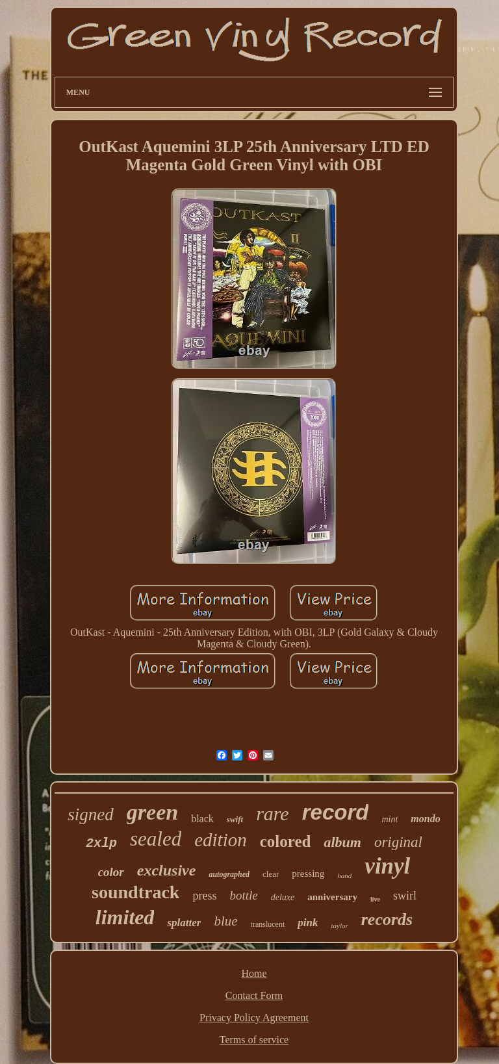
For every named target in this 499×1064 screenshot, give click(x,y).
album (342, 842)
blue (225, 921)
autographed (229, 874)
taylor (339, 925)
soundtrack (135, 892)
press (204, 895)
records (387, 919)
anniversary (332, 897)
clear (270, 874)
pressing (308, 873)
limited (125, 917)
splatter (184, 922)
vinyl (387, 866)
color (111, 872)
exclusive (166, 870)
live (375, 899)
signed (91, 814)
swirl (404, 895)
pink (308, 922)
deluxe (283, 897)
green (152, 812)
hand (344, 875)
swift (235, 819)
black (202, 818)
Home (253, 973)
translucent (268, 924)
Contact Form (254, 995)
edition (220, 839)
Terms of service (254, 1039)
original (398, 842)
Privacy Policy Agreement (254, 1017)
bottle (243, 895)
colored (285, 841)
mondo (425, 818)
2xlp (101, 843)
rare (272, 813)
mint (389, 819)
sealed (155, 838)
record (335, 812)
